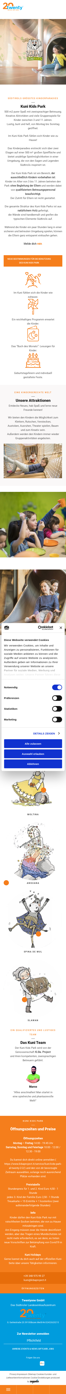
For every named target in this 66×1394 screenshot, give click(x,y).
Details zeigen (44, 733)
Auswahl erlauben (33, 753)
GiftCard (43, 1349)
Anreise (16, 1349)
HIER (39, 244)
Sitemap (32, 1374)
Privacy (13, 1374)
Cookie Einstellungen (40, 1378)
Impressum (22, 1374)
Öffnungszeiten (33, 1288)
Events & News (29, 1349)
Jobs (51, 1349)
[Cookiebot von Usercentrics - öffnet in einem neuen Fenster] (39, 628)
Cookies (40, 1374)
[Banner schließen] (61, 628)
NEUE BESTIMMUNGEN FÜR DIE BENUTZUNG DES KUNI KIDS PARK (29, 261)
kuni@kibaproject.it (33, 1280)
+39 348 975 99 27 (32, 1275)
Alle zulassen (33, 743)
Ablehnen (33, 763)
